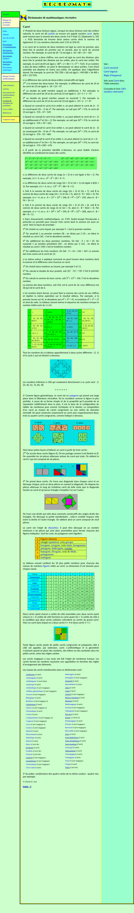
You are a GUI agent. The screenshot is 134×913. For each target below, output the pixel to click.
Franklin (29, 751)
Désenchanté (31, 734)
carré (89, 33)
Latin (67, 691)
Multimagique (70, 704)
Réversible (69, 731)
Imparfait (69, 681)
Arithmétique (31, 688)
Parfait (68, 717)
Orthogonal (69, 711)
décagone (56, 551)
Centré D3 (35, 591)
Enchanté (30, 747)
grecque (69, 542)
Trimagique (69, 757)
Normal (68, 707)
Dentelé (29, 731)
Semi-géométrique (72, 741)
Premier (68, 724)
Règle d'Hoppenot (112, 75)
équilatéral (54, 542)
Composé (29, 721)
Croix (28, 724)
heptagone (46, 551)
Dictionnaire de (9, 92)
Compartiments (32, 718)
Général (29, 757)
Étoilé (34, 603)
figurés (46, 566)
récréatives (7, 97)
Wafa (67, 767)
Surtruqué (69, 747)
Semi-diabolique (72, 737)
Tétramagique (70, 754)
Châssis (29, 708)
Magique (68, 701)
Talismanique (70, 751)
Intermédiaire (70, 684)
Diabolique (30, 738)
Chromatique (31, 711)
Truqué (68, 764)
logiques (6, 58)
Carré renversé (111, 67)
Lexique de (7, 101)
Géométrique (31, 761)
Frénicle (29, 754)
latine (69, 545)
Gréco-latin (30, 767)
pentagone (46, 548)
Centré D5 (35, 606)
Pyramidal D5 (34, 600)
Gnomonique (31, 764)
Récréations (7, 56)
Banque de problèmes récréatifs (7, 22)
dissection (53, 527)
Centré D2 (35, 585)
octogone (55, 545)
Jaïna (67, 687)
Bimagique (30, 698)
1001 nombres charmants (115, 90)
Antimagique (31, 678)
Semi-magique (71, 744)
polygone (74, 395)
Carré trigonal (110, 71)
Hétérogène (69, 674)
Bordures (29, 701)
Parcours (68, 714)
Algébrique (30, 674)
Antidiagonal (31, 681)
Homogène (69, 678)
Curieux (29, 728)
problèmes (7, 105)
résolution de (8, 103)
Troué (67, 761)
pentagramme (47, 554)
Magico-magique (72, 697)
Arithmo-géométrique (34, 691)
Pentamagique (70, 721)
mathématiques (9, 95)
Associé (29, 694)
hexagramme (79, 545)
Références (7, 113)
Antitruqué (30, 684)
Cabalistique (31, 704)
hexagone (45, 545)
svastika (68, 548)
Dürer (28, 744)
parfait (51, 33)
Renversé (68, 727)
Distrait (29, 741)
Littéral (68, 694)
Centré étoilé (35, 608)
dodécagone (57, 548)
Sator (67, 734)
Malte (73, 551)
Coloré (28, 714)
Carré (116, 80)
